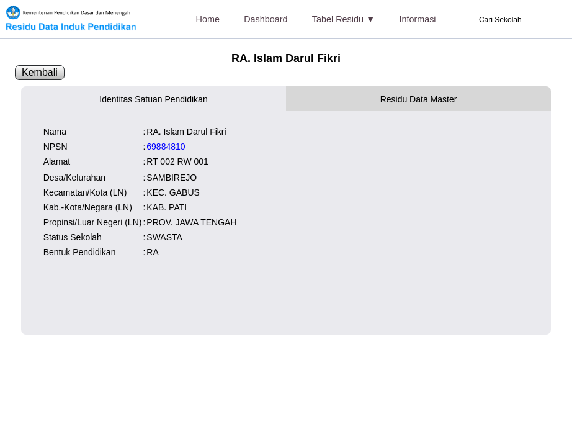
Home (208, 19)
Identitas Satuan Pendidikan (153, 99)
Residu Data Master (418, 99)
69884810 (165, 146)
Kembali (40, 72)
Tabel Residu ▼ (343, 19)
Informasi (417, 19)
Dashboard (265, 19)
